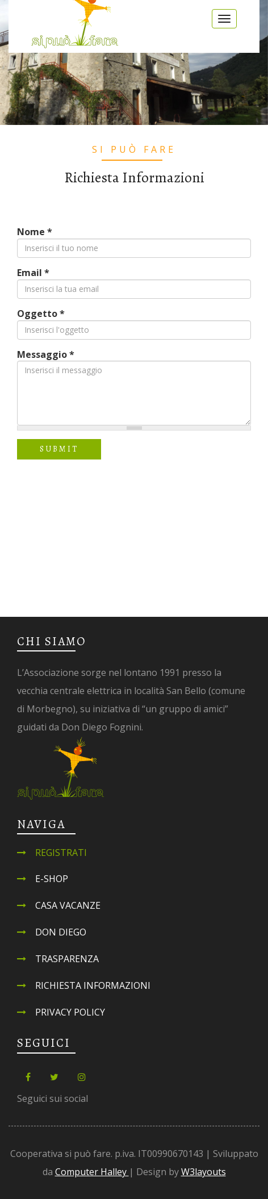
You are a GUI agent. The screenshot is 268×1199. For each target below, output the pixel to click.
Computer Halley (92, 1171)
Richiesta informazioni (92, 985)
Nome (34, 231)
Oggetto (41, 313)
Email (33, 272)
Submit (59, 449)
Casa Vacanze (68, 905)
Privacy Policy (70, 1012)
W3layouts (203, 1171)
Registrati (61, 852)
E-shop (51, 878)
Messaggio (45, 354)
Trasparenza (67, 958)
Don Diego (60, 932)
